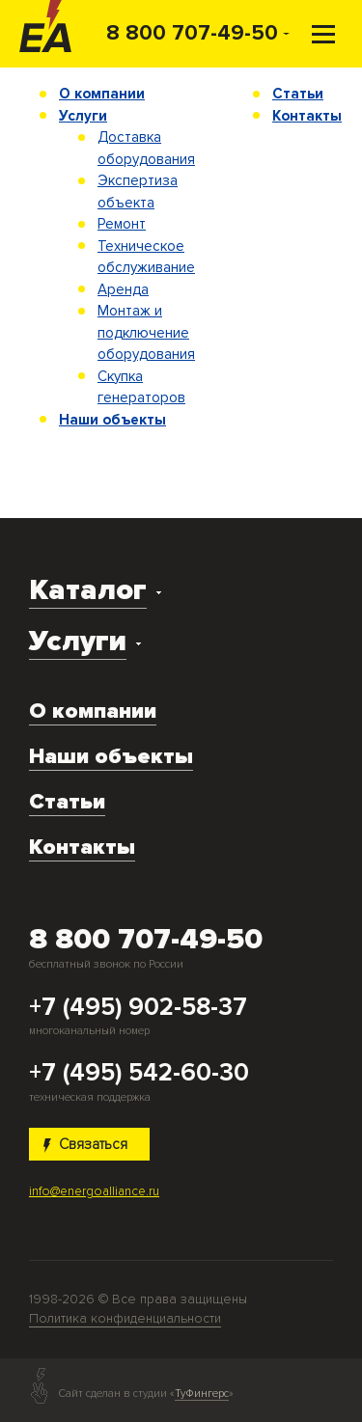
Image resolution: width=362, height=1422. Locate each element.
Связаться (85, 1144)
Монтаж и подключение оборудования (146, 332)
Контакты (307, 115)
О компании (102, 93)
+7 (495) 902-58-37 (138, 1008)
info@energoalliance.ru (94, 1191)
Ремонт (121, 223)
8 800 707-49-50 (192, 32)
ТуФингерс (202, 1394)
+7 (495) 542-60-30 (139, 1073)
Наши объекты (112, 419)
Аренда (123, 289)
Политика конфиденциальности (125, 1318)
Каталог (88, 590)
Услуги (83, 115)
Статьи (297, 93)
